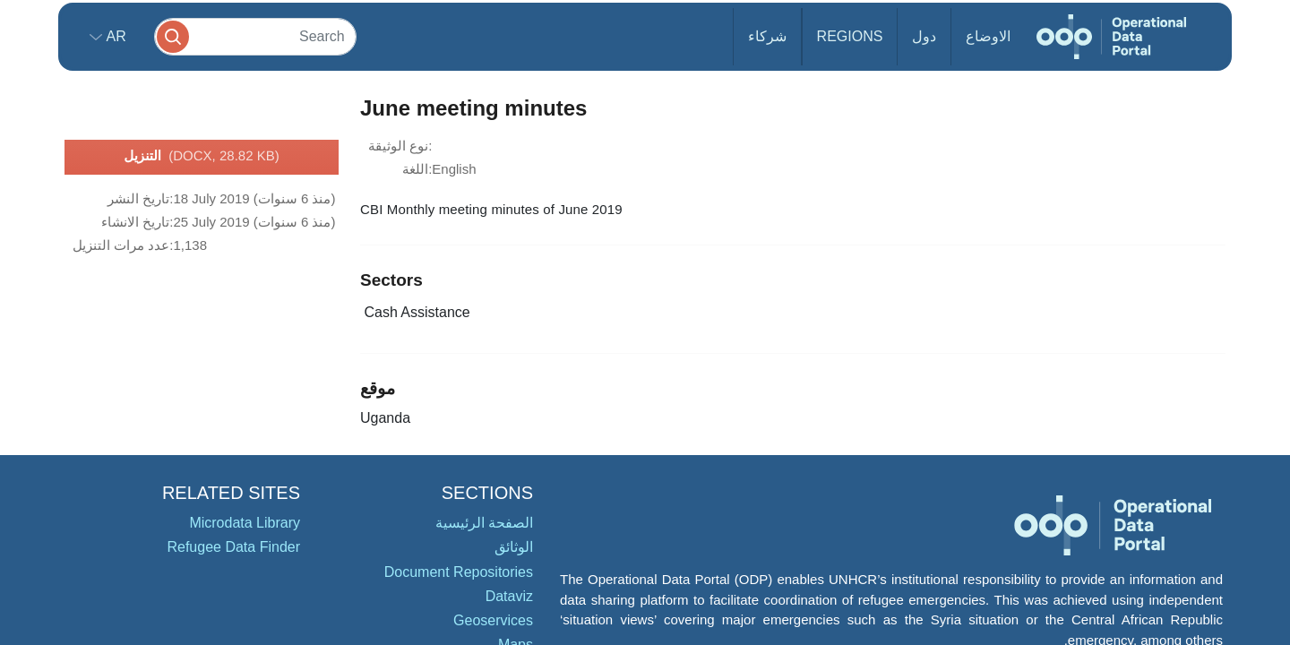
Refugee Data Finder (233, 547)
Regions (850, 36)
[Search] (255, 36)
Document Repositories (458, 572)
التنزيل (201, 157)
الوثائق (513, 547)
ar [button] (114, 36)
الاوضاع (988, 36)
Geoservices (493, 620)
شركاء (767, 36)
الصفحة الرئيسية (484, 522)
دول (924, 36)
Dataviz (509, 596)
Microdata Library (244, 522)
